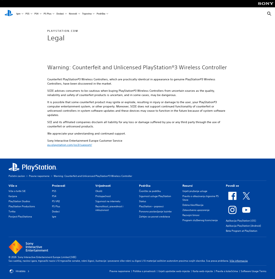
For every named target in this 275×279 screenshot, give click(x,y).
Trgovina (87, 13)
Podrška (101, 13)
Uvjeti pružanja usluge (194, 191)
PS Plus (47, 13)
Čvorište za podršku (150, 191)
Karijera (13, 196)
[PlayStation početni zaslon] (9, 13)
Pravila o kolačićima (227, 271)
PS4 (36, 13)
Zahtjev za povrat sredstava (154, 216)
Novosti (73, 13)
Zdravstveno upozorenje (196, 210)
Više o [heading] (13, 185)
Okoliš (98, 191)
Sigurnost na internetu (107, 201)
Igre (18, 13)
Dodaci (60, 13)
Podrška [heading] (144, 185)
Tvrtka (12, 211)
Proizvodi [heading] (58, 185)
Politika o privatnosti (144, 271)
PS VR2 (56, 201)
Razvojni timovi (190, 215)
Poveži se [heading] (232, 185)
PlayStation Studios (19, 201)
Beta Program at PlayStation (241, 231)
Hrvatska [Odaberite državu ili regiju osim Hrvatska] (19, 271)
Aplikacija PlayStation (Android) (243, 225)
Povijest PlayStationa (20, 216)
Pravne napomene (39, 176)
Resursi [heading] (187, 185)
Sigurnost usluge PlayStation (155, 196)
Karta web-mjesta (203, 271)
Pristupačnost (103, 196)
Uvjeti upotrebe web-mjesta (174, 271)
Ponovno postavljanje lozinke (155, 211)
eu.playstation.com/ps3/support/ (69, 145)
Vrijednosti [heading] (103, 185)
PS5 (27, 13)
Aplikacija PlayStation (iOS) (241, 220)
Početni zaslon (17, 176)
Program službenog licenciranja (200, 220)
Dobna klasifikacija (192, 205)
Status (142, 201)
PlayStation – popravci (151, 206)
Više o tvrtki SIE (17, 191)
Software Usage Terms (253, 271)
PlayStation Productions (22, 206)
